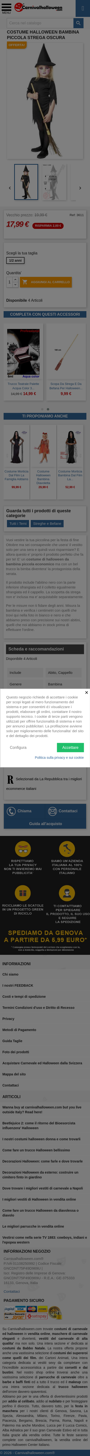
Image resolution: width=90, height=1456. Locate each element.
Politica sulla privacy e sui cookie (59, 757)
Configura (18, 747)
